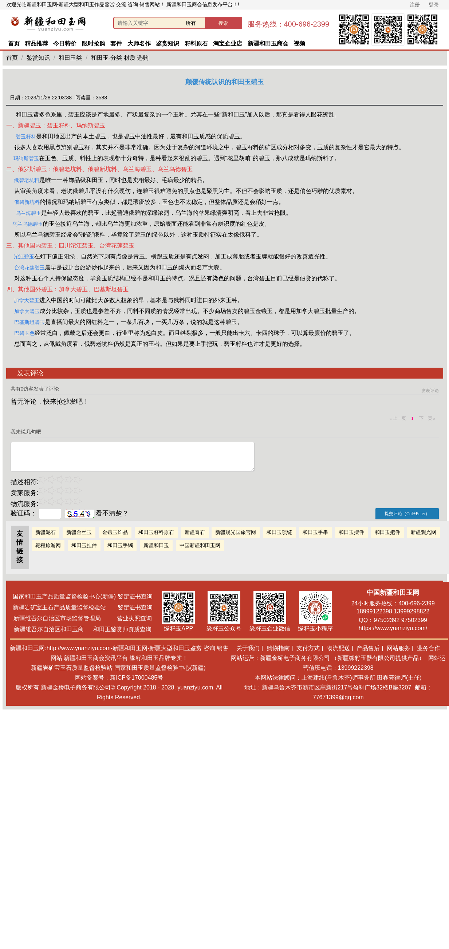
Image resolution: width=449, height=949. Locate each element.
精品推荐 (36, 43)
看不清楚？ (97, 513)
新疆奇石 (195, 532)
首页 (14, 43)
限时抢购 (93, 43)
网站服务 (398, 648)
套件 (116, 43)
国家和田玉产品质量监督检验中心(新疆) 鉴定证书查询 (82, 596)
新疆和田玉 (156, 545)
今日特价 (64, 43)
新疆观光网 (423, 532)
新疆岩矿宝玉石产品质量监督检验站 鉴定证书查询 (82, 607)
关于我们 (248, 648)
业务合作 (428, 648)
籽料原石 (196, 43)
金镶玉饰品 (115, 532)
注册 (415, 5)
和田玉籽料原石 (156, 532)
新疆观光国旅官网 (235, 532)
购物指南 (278, 648)
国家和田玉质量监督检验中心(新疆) (160, 668)
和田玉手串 (315, 532)
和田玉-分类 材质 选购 (120, 58)
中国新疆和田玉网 (200, 545)
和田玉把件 (387, 532)
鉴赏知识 (167, 43)
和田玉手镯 (120, 545)
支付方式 (308, 648)
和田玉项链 (279, 532)
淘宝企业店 (227, 43)
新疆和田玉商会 (268, 43)
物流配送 (338, 648)
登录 (434, 5)
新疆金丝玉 (79, 532)
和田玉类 (70, 58)
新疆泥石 (45, 532)
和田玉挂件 (84, 545)
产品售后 (368, 648)
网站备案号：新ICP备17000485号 (119, 678)
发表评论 (430, 390)
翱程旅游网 (48, 545)
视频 (299, 43)
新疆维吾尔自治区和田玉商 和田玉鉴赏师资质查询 (83, 629)
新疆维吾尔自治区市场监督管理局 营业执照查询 (82, 618)
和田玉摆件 (351, 532)
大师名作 (139, 43)
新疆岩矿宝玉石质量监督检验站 (72, 668)
